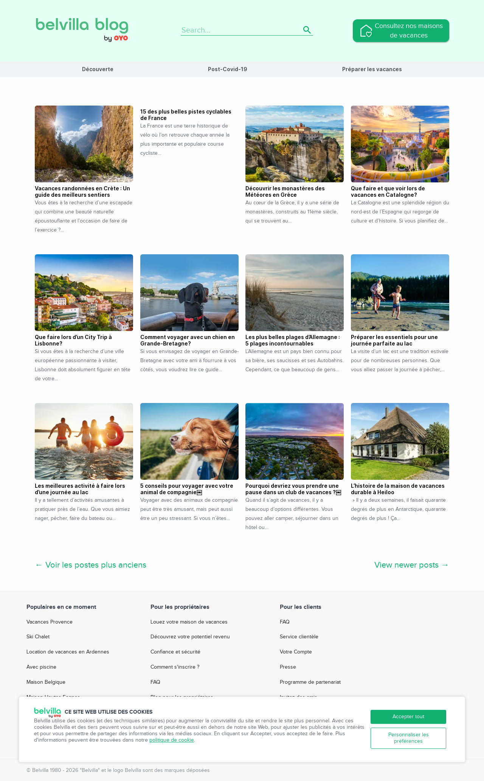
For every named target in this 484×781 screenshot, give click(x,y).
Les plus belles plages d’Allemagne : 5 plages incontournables (292, 340)
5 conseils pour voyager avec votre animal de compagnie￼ (186, 488)
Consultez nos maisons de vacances (409, 30)
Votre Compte (296, 652)
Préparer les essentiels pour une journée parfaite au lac (394, 340)
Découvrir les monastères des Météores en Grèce (285, 191)
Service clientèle (299, 637)
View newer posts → (411, 565)
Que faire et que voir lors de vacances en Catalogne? (388, 191)
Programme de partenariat (310, 682)
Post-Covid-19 (227, 69)
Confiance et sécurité (175, 652)
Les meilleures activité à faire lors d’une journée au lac (80, 488)
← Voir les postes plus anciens (90, 565)
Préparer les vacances (372, 69)
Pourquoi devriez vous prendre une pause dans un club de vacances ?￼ (293, 488)
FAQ (155, 682)
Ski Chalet (38, 637)
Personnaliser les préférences (408, 738)
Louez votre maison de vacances (189, 622)
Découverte (97, 69)
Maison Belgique (45, 682)
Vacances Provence (49, 622)
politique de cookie (171, 740)
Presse (288, 667)
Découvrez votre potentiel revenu (190, 637)
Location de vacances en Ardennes (67, 652)
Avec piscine (41, 667)
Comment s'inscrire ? (174, 667)
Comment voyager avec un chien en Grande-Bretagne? (187, 340)
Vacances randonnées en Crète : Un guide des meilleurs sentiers (82, 191)
